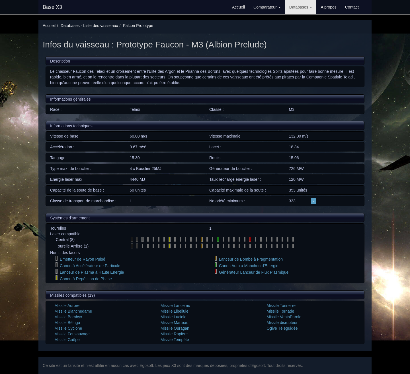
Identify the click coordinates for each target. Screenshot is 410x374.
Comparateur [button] (267, 7)
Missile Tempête (175, 339)
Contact (352, 7)
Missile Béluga (67, 322)
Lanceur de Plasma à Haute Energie (92, 272)
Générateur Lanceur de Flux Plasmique (253, 272)
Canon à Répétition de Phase (86, 279)
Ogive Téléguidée (282, 328)
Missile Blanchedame (73, 311)
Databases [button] (300, 7)
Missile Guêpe (67, 339)
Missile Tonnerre (281, 305)
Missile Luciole (173, 317)
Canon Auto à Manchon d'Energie (248, 265)
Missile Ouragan (175, 328)
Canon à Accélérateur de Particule (90, 265)
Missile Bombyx (68, 317)
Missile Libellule (174, 311)
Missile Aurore (66, 305)
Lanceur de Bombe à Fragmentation (251, 259)
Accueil (238, 7)
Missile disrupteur (282, 322)
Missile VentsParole (283, 317)
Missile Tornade (280, 311)
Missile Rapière (174, 334)
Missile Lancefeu (175, 305)
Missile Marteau (174, 322)
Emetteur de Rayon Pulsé (82, 259)
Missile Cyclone (68, 328)
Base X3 (52, 7)
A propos (328, 7)
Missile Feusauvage (72, 334)
